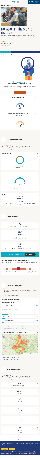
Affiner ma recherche (20, 93)
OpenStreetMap (25, 353)
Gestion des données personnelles (14, 438)
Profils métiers (33, 54)
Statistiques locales (5, 52)
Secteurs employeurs (23, 54)
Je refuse (12, 449)
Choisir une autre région (32, 438)
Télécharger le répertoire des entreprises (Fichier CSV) (14, 326)
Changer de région (34, 2)
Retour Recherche (7, 5)
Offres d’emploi (14, 54)
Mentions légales (24, 438)
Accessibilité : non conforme (20, 439)
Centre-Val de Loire (35, 1)
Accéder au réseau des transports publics (10, 357)
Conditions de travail (5, 54)
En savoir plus (32, 453)
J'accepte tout (4, 449)
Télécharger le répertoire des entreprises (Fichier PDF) (14, 328)
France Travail (29, 254)
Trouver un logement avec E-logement (9, 359)
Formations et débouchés (18, 52)
